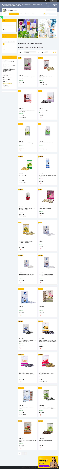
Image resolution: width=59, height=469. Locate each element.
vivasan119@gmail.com (7, 83)
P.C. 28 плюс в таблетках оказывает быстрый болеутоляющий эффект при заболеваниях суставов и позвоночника (47, 275)
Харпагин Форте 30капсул (44, 307)
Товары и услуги (13, 13)
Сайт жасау (4, 0)
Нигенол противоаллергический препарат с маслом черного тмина (27, 341)
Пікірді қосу (55, 5)
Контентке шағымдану (34, 467)
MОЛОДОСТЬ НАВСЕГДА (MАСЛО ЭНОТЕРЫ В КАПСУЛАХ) (26, 242)
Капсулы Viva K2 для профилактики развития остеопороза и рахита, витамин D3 (27, 374)
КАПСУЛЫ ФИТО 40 (23, 175)
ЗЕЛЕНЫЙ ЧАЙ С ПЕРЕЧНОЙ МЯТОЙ (46, 143)
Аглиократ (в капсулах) (43, 110)
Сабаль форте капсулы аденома (45, 440)
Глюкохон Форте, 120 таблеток (45, 208)
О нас (21, 13)
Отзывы (4, 29)
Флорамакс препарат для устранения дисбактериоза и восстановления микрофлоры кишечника (26, 275)
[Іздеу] (45, 14)
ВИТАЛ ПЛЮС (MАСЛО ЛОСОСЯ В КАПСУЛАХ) (45, 78)
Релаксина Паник (22, 307)
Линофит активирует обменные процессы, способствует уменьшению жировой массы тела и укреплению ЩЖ (47, 341)
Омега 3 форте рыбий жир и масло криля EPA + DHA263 (27, 111)
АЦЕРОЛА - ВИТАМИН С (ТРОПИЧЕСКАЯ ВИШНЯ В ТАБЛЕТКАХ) (27, 209)
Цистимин (41, 241)
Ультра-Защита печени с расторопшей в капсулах (27, 78)
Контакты (27, 13)
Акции (33, 13)
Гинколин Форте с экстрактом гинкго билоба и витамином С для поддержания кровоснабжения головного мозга (47, 408)
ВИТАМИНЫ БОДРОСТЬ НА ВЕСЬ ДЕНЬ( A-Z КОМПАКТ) (47, 176)
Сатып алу (20, 84)
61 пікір (48, 0)
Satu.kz (35, 466)
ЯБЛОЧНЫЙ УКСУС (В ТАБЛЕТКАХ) (26, 143)
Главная (5, 13)
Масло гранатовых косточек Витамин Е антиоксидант (47, 374)
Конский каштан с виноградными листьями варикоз (27, 441)
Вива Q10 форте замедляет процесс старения (26, 408)
